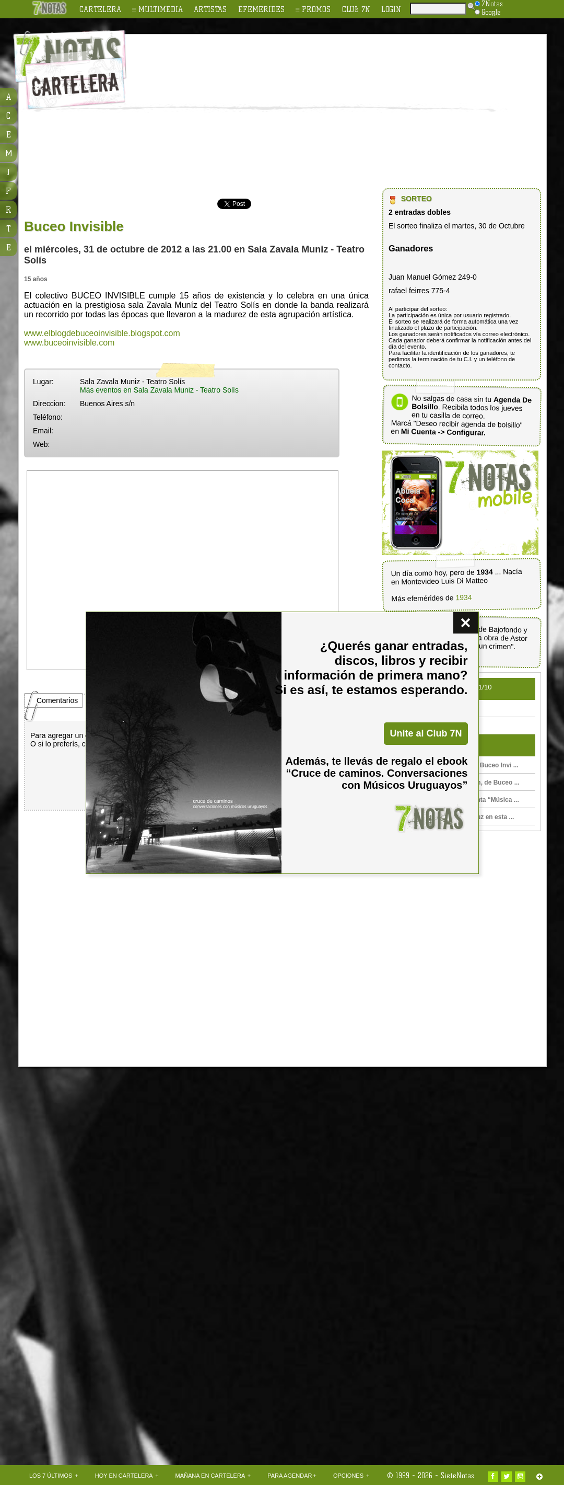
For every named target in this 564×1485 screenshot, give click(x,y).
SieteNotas (457, 1475)
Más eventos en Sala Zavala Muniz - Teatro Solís (159, 390)
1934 (463, 597)
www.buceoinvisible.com (69, 342)
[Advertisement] (312, 113)
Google (488, 12)
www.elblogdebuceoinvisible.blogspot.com (102, 333)
